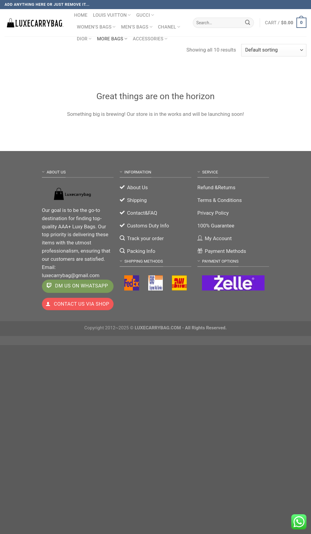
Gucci (145, 15)
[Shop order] (273, 50)
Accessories (150, 39)
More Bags (112, 39)
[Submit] (247, 22)
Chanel (169, 27)
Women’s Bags (96, 27)
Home (80, 15)
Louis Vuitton (112, 15)
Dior (84, 39)
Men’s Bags (136, 27)
